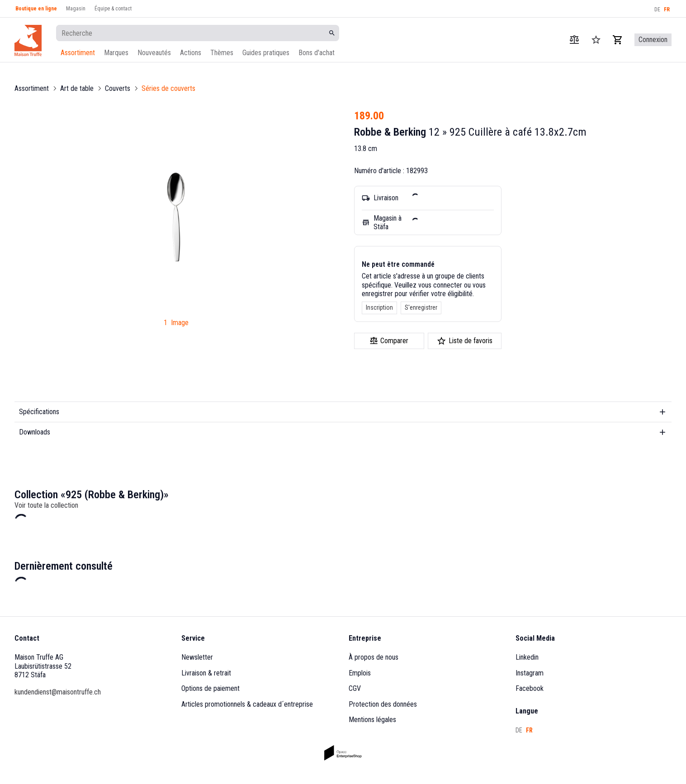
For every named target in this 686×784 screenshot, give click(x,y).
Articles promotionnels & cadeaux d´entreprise (247, 704)
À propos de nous (373, 657)
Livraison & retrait (206, 673)
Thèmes (221, 52)
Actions (190, 52)
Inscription (379, 307)
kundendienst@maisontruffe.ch (57, 692)
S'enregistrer (421, 307)
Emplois (360, 673)
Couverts (117, 88)
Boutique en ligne (36, 8)
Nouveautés (154, 52)
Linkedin (527, 657)
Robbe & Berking (390, 132)
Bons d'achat (316, 52)
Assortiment (78, 52)
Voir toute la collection (46, 505)
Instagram (530, 673)
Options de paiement (210, 688)
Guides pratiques (265, 52)
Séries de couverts (168, 88)
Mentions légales (372, 719)
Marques (116, 52)
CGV (355, 688)
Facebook (530, 688)
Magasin (75, 8)
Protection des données (383, 704)
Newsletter (197, 657)
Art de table (77, 88)
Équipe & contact (113, 8)
